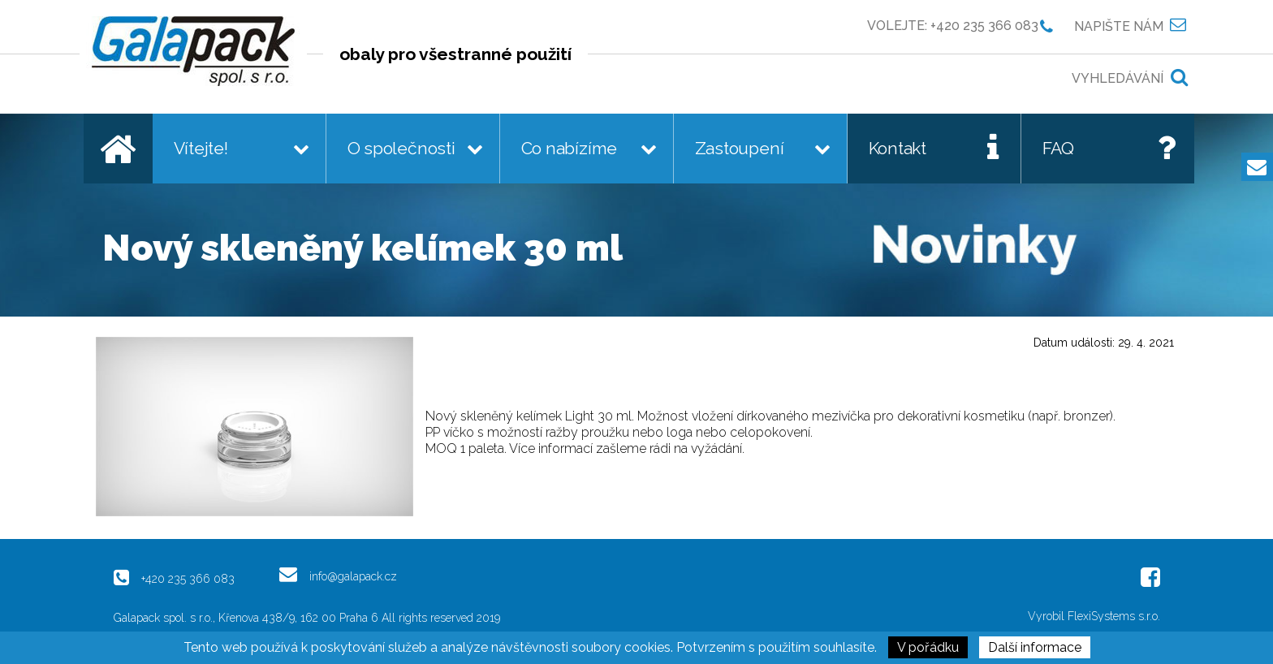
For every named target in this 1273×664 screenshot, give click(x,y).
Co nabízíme (569, 148)
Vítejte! (201, 148)
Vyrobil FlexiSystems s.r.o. (1094, 616)
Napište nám (1118, 25)
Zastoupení (739, 148)
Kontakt (898, 148)
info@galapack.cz (353, 576)
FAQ (1058, 148)
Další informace (1034, 647)
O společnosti (401, 148)
